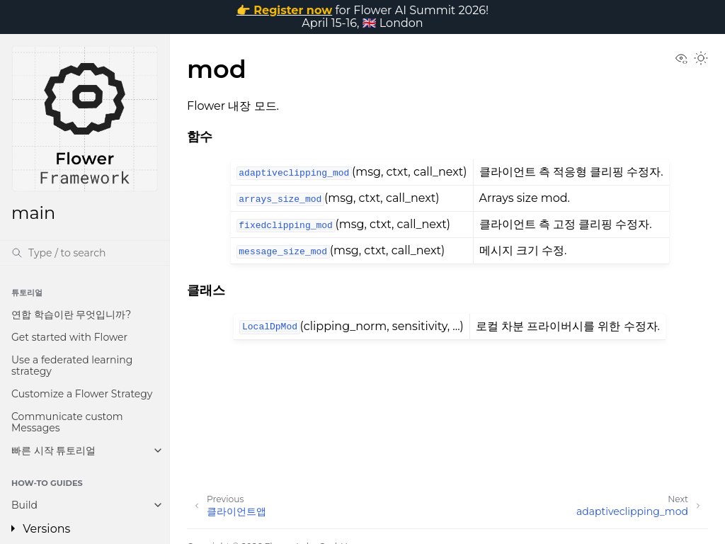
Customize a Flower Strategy (81, 393)
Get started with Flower (69, 337)
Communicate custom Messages (67, 422)
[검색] (84, 253)
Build (24, 505)
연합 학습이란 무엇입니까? (71, 314)
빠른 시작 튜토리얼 (53, 450)
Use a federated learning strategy (71, 365)
